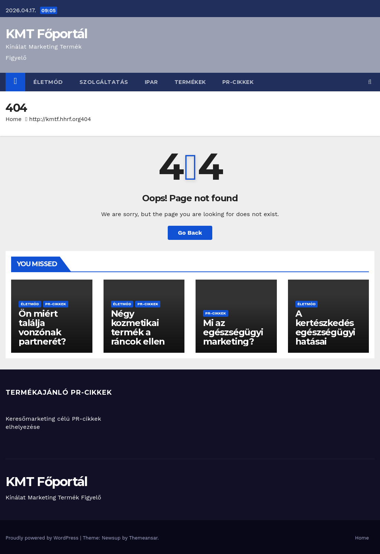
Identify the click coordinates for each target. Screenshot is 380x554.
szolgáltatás (103, 82)
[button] (369, 81)
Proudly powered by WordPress (43, 538)
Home (14, 119)
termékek (190, 82)
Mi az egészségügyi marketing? (233, 332)
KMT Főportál (47, 34)
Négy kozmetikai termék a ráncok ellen (138, 327)
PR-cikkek (238, 82)
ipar (151, 82)
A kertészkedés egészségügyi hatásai (325, 327)
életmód (48, 82)
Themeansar (143, 538)
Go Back (190, 232)
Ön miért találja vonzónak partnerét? (42, 327)
